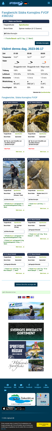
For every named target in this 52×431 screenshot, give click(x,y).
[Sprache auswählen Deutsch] (28, 297)
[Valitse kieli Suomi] (32, 297)
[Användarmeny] (3, 3)
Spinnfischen (24, 25)
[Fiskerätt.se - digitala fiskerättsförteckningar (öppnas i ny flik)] (21, 399)
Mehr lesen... (20, 151)
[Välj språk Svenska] (20, 297)
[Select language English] (24, 297)
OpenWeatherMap (45, 92)
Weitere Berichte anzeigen (26, 284)
